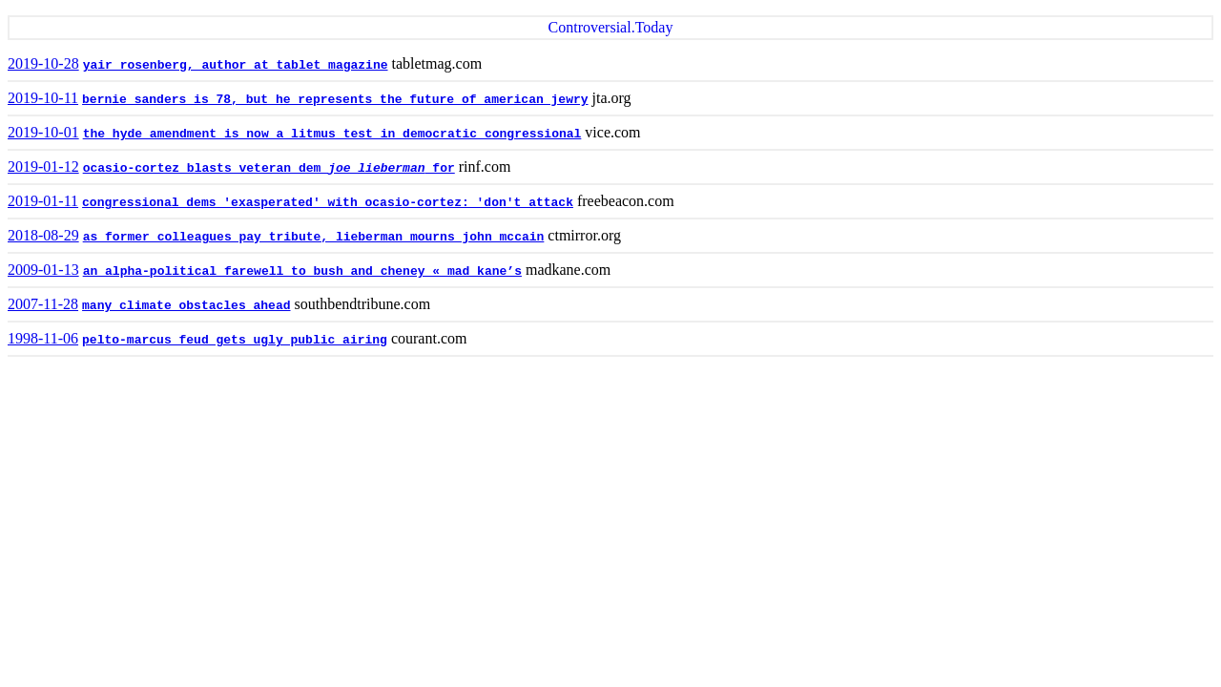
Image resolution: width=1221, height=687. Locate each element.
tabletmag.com (437, 63)
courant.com (429, 338)
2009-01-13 (43, 269)
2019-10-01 (43, 132)
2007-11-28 (43, 304)
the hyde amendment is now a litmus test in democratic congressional (332, 134)
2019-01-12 (43, 166)
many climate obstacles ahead (186, 306)
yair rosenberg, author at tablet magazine (235, 65)
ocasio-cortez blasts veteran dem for (269, 168)
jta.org (611, 98)
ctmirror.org (584, 235)
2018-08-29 (43, 235)
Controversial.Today (610, 27)
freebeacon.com (625, 201)
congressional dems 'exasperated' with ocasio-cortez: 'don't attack (327, 203)
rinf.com (485, 166)
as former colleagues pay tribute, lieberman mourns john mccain (314, 237)
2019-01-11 (43, 201)
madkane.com (568, 269)
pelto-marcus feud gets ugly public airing (234, 340)
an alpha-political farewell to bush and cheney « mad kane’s (302, 271)
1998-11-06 (43, 338)
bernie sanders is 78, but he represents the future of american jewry (335, 100)
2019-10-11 (43, 98)
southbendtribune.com (363, 304)
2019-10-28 (43, 63)
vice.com (612, 132)
